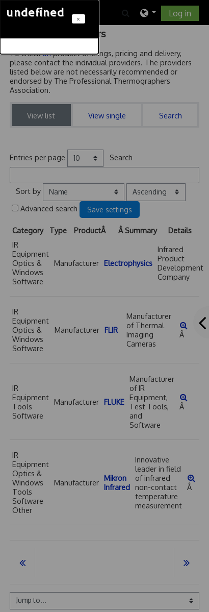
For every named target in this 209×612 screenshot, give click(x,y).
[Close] (78, 18)
